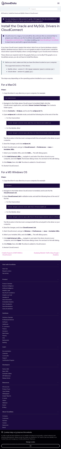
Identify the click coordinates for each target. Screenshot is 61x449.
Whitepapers (5, 393)
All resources (5, 386)
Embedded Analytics (8, 302)
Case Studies (5, 391)
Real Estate (5, 333)
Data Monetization (7, 306)
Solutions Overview (7, 317)
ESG (3, 338)
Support (4, 358)
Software (5, 322)
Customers (5, 418)
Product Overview (7, 283)
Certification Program (8, 360)
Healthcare (5, 324)
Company (5, 416)
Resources (5, 382)
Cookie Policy (5, 439)
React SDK (5, 371)
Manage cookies (30, 442)
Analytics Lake (6, 290)
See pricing (5, 273)
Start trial (5, 268)
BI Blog (4, 407)
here (38, 19)
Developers (6, 365)
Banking (4, 342)
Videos (4, 400)
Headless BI (5, 297)
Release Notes (6, 378)
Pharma (4, 335)
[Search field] (43, 8)
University (5, 353)
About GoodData (7, 412)
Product (5, 279)
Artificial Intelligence (7, 288)
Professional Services (8, 319)
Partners (4, 420)
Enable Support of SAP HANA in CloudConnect (11, 254)
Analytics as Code (7, 295)
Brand (4, 427)
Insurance (5, 331)
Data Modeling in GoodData (49, 40)
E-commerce (5, 326)
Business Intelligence (8, 286)
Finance (4, 328)
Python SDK (5, 369)
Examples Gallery (7, 373)
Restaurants (5, 340)
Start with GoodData (9, 264)
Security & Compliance (8, 292)
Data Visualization (7, 304)
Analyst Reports (6, 396)
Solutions (5, 313)
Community (5, 355)
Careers (4, 423)
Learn (4, 347)
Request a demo (6, 271)
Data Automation (7, 299)
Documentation (6, 351)
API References (6, 375)
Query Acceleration (7, 308)
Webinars (4, 402)
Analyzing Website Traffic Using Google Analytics (47, 254)
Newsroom (5, 425)
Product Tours (6, 389)
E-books (4, 398)
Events (4, 405)
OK (31, 446)
